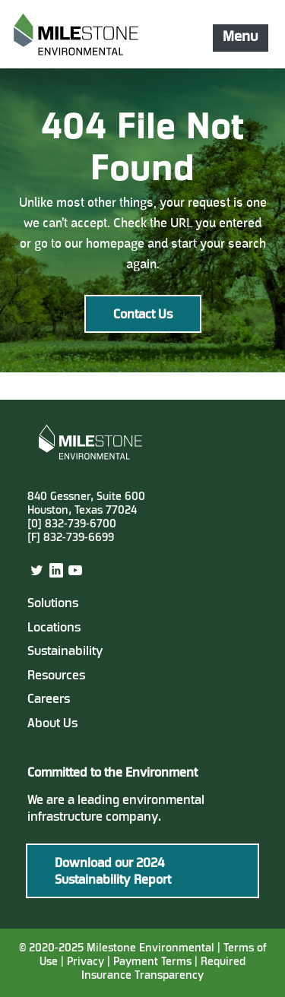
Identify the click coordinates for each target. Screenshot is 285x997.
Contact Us (143, 315)
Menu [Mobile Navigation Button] (240, 37)
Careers (48, 700)
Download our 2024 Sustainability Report (113, 873)
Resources (56, 676)
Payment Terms (154, 962)
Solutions (52, 604)
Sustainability (65, 652)
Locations (54, 628)
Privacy (85, 962)
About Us (52, 724)
